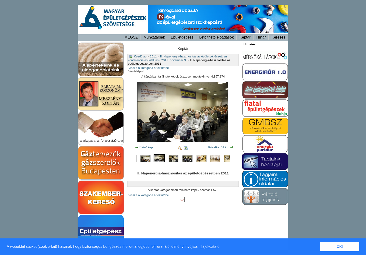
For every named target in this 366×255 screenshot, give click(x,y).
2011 (153, 56)
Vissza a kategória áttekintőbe (148, 68)
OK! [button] (340, 246)
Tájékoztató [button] (209, 246)
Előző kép (146, 147)
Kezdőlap (140, 56)
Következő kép (218, 147)
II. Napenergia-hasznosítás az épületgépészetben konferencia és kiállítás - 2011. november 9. (177, 58)
